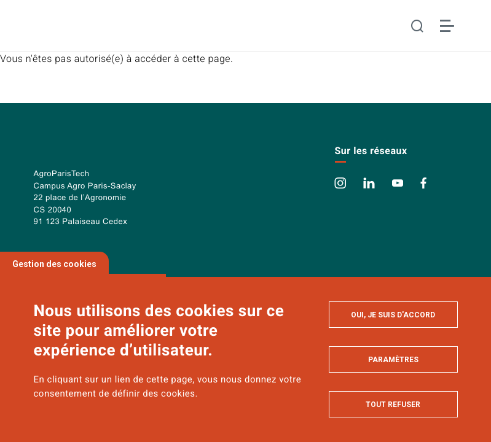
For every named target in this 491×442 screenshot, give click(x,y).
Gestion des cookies (54, 264)
